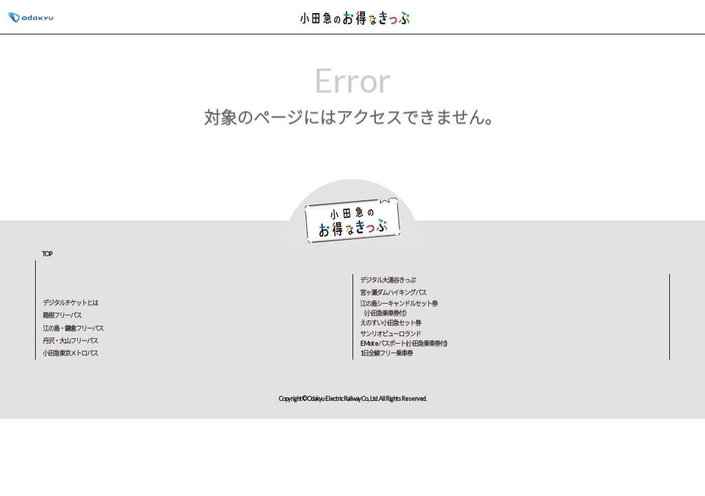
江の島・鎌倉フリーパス (73, 328)
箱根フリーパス (62, 315)
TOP (47, 254)
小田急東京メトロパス (70, 353)
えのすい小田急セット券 (390, 323)
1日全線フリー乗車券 (386, 353)
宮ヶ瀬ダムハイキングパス (393, 292)
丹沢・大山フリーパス (70, 340)
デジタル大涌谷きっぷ (387, 280)
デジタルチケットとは (70, 303)
